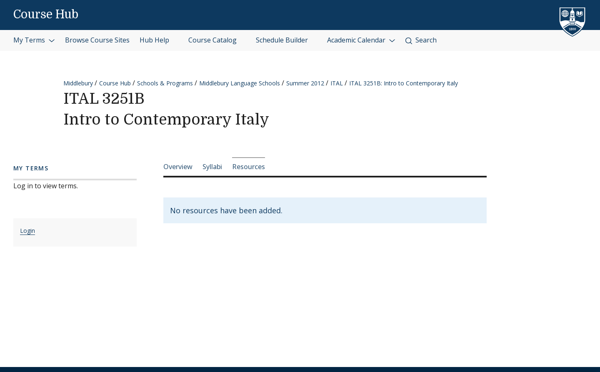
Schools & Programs (165, 83)
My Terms (34, 40)
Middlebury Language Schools (239, 83)
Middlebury (78, 83)
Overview (177, 166)
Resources (248, 166)
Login (27, 231)
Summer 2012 (305, 83)
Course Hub (45, 14)
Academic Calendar (361, 40)
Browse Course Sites (97, 40)
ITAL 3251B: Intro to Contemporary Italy (403, 83)
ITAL (336, 83)
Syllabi (212, 166)
